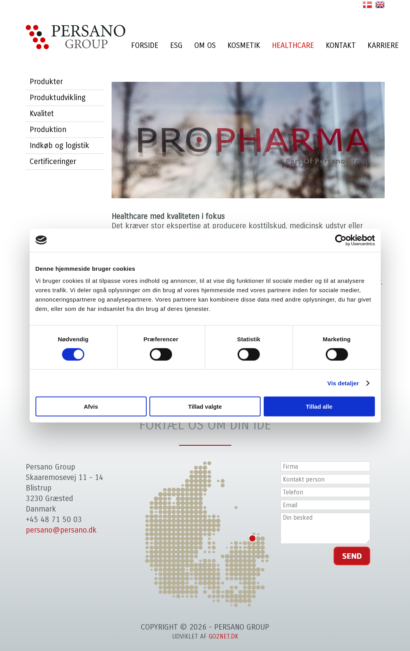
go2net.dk (223, 636)
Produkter (46, 81)
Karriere (383, 45)
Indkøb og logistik (59, 145)
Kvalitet (42, 113)
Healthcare (293, 45)
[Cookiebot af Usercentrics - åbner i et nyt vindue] (341, 240)
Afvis (91, 406)
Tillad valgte (205, 406)
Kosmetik (243, 45)
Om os (205, 45)
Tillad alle (319, 406)
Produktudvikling (57, 97)
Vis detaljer (343, 382)
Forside (144, 45)
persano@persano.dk (61, 530)
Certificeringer (53, 161)
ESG (176, 45)
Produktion (48, 129)
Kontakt (341, 45)
